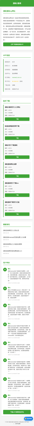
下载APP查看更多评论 (17, 412)
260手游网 (17, 423)
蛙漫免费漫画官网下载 (12, 126)
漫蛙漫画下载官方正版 (12, 202)
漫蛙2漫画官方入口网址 (12, 107)
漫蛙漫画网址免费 (11, 164)
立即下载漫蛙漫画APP (17, 44)
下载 (17, 119)
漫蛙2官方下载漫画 (11, 145)
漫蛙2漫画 (17, 3)
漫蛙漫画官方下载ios (12, 183)
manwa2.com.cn (16, 77)
